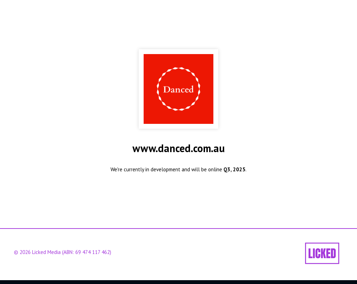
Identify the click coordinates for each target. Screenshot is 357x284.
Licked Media (46, 252)
